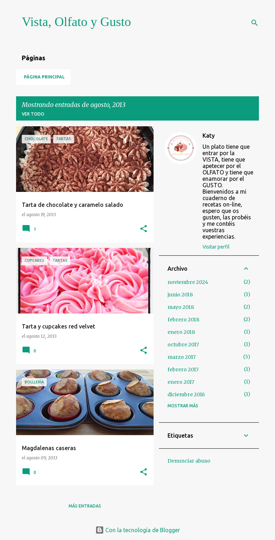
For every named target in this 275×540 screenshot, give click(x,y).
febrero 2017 (183, 369)
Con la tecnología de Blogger (137, 530)
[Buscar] (254, 22)
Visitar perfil (216, 247)
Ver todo (33, 114)
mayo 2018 (181, 307)
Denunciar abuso (189, 461)
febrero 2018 (183, 319)
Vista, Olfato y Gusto (76, 22)
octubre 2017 (183, 344)
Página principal (44, 77)
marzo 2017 (182, 357)
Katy (208, 135)
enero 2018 (181, 332)
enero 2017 (181, 382)
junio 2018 (180, 294)
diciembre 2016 (186, 394)
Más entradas (85, 506)
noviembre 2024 (188, 282)
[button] (143, 229)
